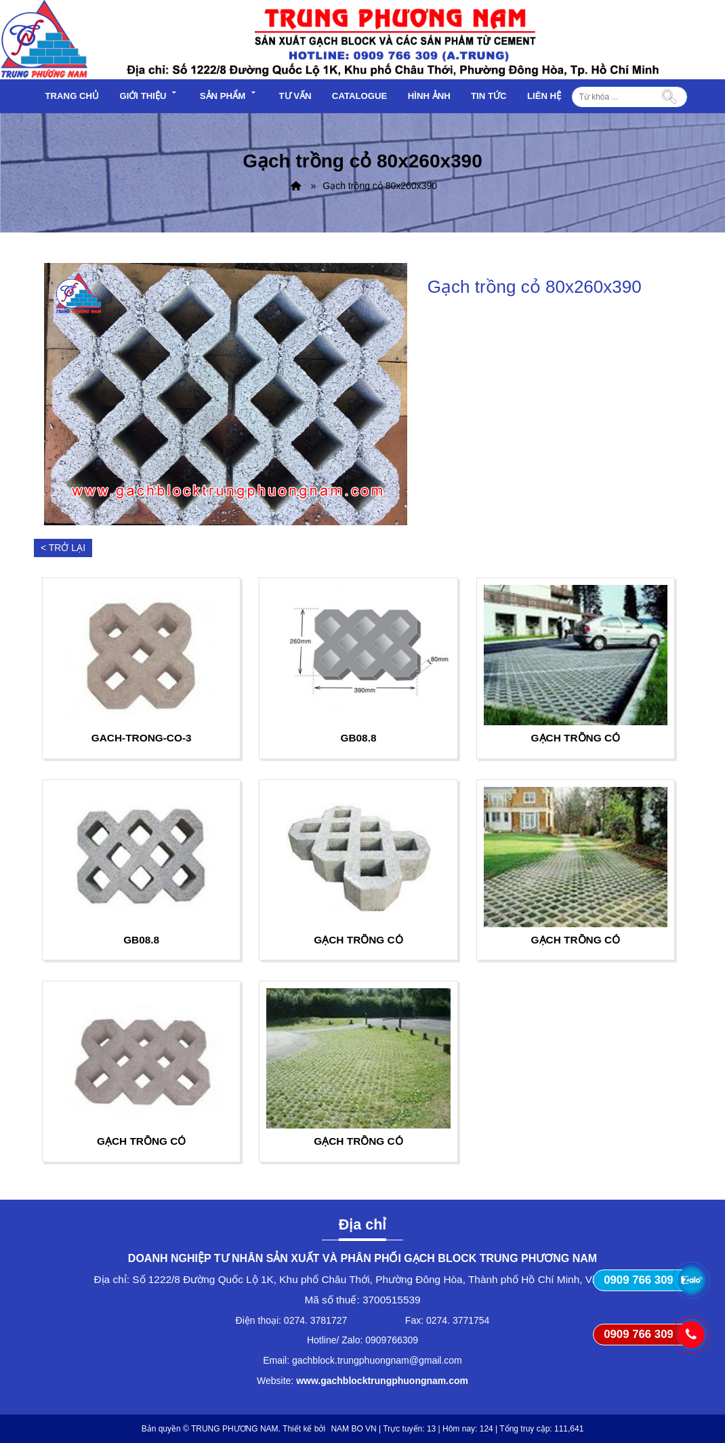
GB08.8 (358, 738)
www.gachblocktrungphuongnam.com (382, 1380)
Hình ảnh (429, 96)
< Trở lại (63, 547)
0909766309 (391, 1340)
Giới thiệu (149, 94)
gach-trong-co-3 (141, 738)
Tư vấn (294, 96)
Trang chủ (72, 96)
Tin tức (489, 96)
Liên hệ (544, 96)
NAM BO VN (353, 1429)
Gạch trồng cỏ (575, 738)
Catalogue (360, 96)
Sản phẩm (229, 94)
